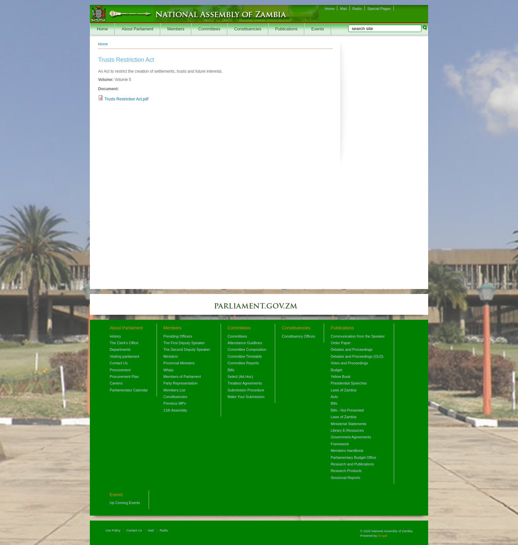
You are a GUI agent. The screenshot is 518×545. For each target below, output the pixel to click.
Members (175, 29)
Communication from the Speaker (358, 336)
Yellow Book (341, 377)
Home (329, 9)
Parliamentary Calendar (129, 390)
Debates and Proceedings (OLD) (357, 356)
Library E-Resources (347, 430)
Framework (340, 444)
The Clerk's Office (124, 343)
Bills (231, 370)
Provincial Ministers (179, 363)
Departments (120, 349)
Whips (169, 370)
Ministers (171, 356)
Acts (334, 397)
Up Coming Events (125, 503)
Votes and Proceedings (349, 363)
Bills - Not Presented (347, 410)
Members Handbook (347, 451)
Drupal (382, 535)
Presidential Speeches (349, 383)
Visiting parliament (124, 356)
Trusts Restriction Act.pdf (126, 99)
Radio (357, 9)
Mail (343, 9)
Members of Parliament (182, 377)
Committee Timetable (245, 356)
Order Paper (341, 343)
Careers (116, 383)
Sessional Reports (345, 478)
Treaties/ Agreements (245, 383)
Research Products (346, 471)
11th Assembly (175, 410)
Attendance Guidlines (245, 343)
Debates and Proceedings (352, 349)
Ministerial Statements (348, 424)
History (115, 336)
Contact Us (119, 363)
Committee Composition (247, 349)
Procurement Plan (124, 377)
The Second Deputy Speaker (187, 349)
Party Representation (181, 383)
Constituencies (247, 29)
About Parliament (137, 29)
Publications (286, 29)
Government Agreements (351, 437)
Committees (209, 29)
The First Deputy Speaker (184, 343)
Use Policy (112, 530)
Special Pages (378, 9)
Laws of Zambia (343, 390)
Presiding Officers (178, 336)
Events (317, 29)
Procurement (120, 370)
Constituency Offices (298, 336)
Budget (336, 370)
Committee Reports (243, 363)
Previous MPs (175, 403)
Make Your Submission (246, 397)
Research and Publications (352, 464)
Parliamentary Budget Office (353, 457)
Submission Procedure (246, 390)
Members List (174, 390)
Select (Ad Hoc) (240, 377)
